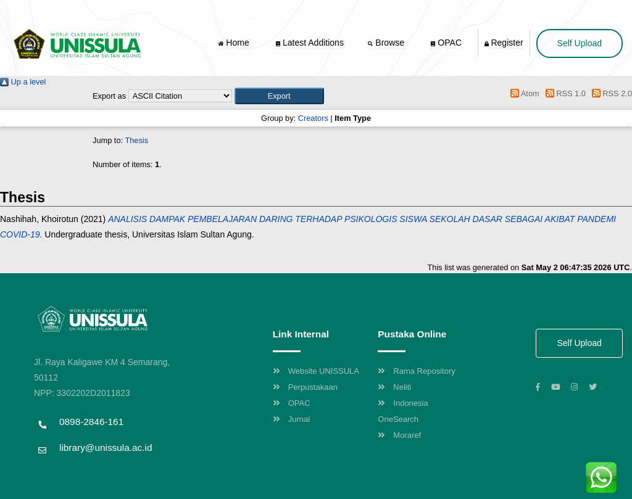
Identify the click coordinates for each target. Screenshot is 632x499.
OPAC (446, 42)
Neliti (394, 387)
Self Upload (579, 43)
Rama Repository (416, 371)
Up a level (23, 81)
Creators (313, 118)
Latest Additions (310, 42)
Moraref (399, 435)
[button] (279, 96)
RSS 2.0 (610, 93)
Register (503, 42)
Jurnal (291, 419)
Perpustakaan (305, 387)
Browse (387, 42)
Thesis (136, 140)
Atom (523, 93)
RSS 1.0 (563, 93)
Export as (109, 96)
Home (234, 42)
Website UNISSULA (316, 371)
